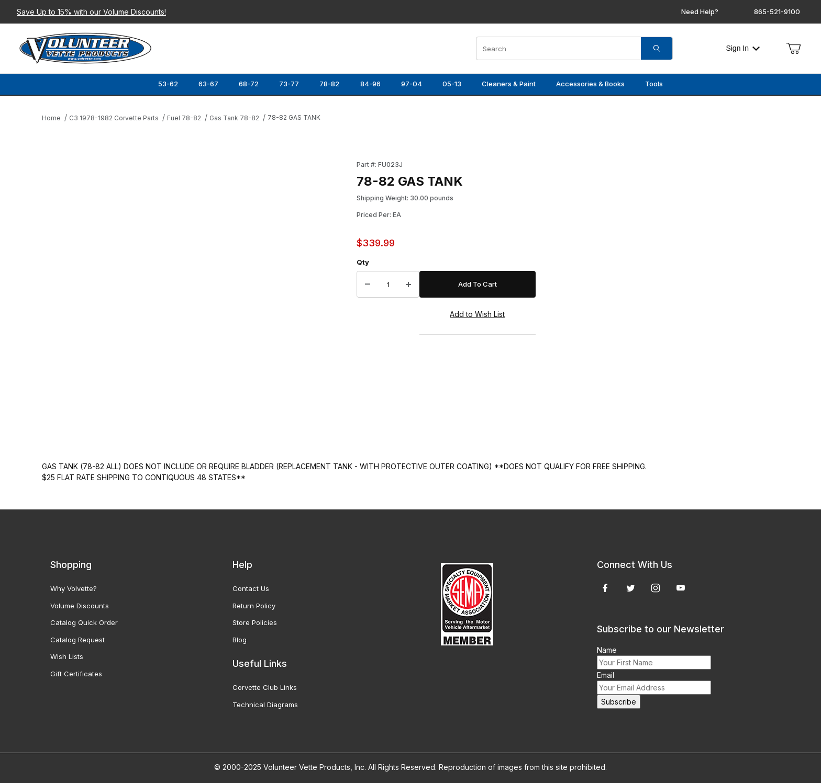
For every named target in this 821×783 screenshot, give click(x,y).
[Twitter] (630, 588)
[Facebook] (605, 588)
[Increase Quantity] (408, 284)
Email (605, 675)
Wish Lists (66, 656)
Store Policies (254, 622)
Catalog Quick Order (84, 622)
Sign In (743, 48)
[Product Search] (558, 48)
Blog (239, 640)
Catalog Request (77, 640)
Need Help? (699, 11)
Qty (363, 262)
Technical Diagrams (265, 704)
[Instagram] (655, 588)
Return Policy (253, 606)
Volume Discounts (79, 606)
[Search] (656, 48)
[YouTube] (680, 588)
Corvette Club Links (264, 687)
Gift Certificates (76, 673)
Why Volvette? (73, 588)
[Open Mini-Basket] (793, 49)
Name (607, 649)
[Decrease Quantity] (367, 284)
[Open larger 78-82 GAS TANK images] (196, 300)
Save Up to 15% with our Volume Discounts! (91, 11)
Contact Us (250, 588)
